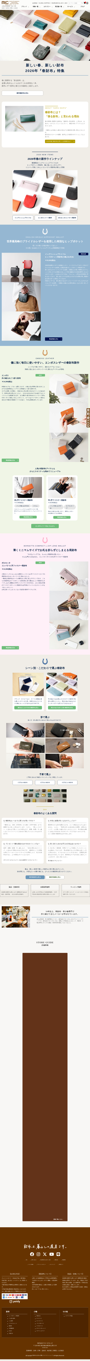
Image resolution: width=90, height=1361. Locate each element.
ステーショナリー (42, 1333)
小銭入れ (11, 1335)
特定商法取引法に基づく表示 (59, 3)
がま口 (11, 1333)
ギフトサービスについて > (11, 860)
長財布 (11, 1328)
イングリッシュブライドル (23, 219)
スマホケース (40, 1328)
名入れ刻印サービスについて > (32, 860)
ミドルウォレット (14, 1325)
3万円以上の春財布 (67, 783)
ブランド (24, 6)
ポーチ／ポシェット (42, 1330)
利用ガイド (66, 1266)
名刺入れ (39, 1318)
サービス (70, 6)
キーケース (39, 1320)
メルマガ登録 (25, 1266)
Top (20, 1262)
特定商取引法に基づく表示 (45, 1262)
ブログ (82, 6)
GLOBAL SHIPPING (44, 3)
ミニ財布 (11, 1323)
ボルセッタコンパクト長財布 (67, 219)
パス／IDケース (41, 1325)
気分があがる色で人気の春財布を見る (62, 709)
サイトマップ (55, 1266)
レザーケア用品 (70, 1318)
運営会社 (60, 1262)
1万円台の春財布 (22, 783)
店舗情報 (70, 1262)
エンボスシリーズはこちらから (45, 526)
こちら (38, 1291)
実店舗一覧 (58, 6)
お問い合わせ (29, 1262)
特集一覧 (35, 6)
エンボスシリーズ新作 (45, 219)
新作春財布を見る (22, 94)
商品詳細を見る (55, 339)
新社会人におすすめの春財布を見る (28, 709)
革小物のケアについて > (55, 861)
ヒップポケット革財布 (16, 1318)
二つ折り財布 (13, 1320)
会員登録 (34, 3)
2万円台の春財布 (45, 783)
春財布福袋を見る (55, 878)
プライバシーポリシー (40, 1266)
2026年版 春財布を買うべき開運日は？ (60, 142)
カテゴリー (47, 6)
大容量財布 (12, 1330)
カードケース (40, 1323)
